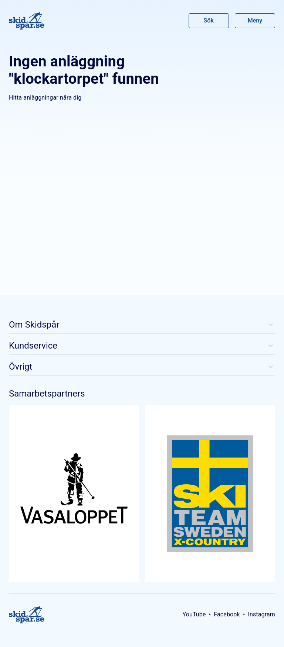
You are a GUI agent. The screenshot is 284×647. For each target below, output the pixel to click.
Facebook (227, 614)
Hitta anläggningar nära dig (45, 97)
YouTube (194, 614)
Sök (209, 20)
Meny (255, 20)
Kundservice (142, 345)
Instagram (261, 614)
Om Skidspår (142, 324)
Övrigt (142, 366)
